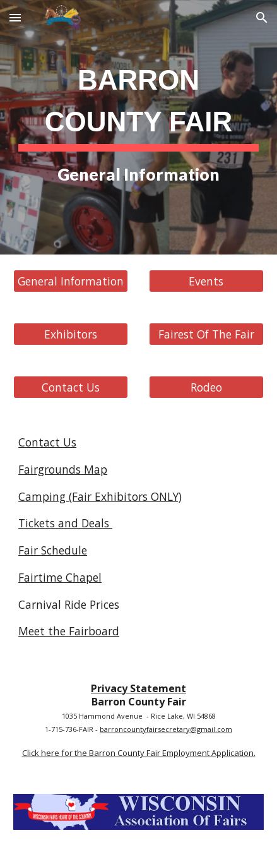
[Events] (206, 281)
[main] (138, 127)
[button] (15, 17)
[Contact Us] (70, 387)
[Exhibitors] (70, 334)
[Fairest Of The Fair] (206, 334)
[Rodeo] (206, 387)
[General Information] (70, 281)
